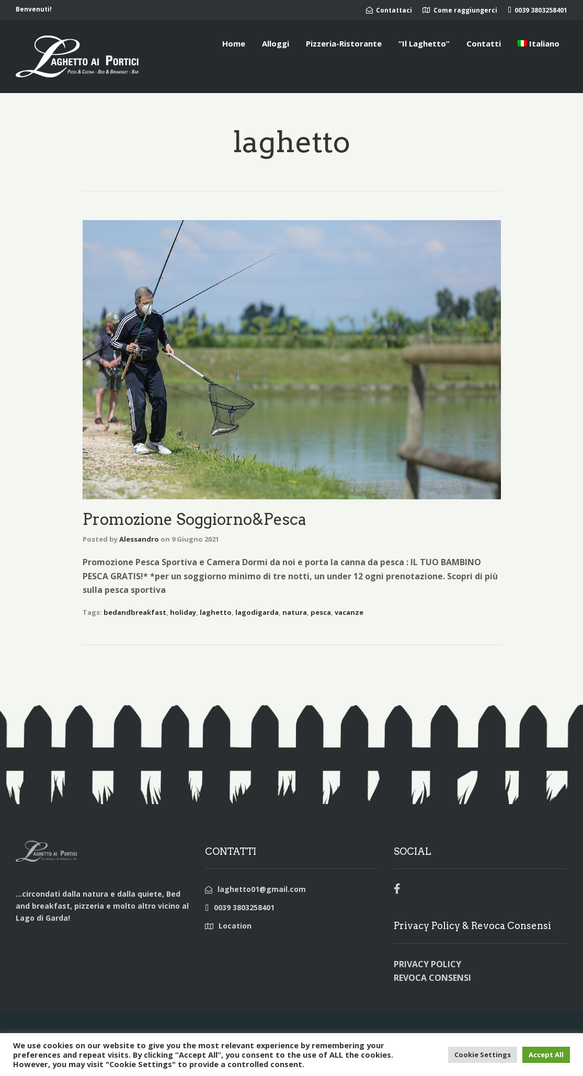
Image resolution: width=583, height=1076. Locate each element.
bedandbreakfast (135, 612)
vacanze (349, 612)
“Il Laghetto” (424, 43)
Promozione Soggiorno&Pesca (194, 519)
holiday (183, 612)
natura (294, 612)
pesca (321, 612)
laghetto (216, 612)
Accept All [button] (546, 1054)
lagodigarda (257, 612)
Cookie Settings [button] (482, 1054)
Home (233, 43)
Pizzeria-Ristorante (344, 43)
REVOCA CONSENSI (432, 977)
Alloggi (275, 43)
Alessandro (139, 539)
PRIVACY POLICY (427, 964)
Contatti (483, 43)
